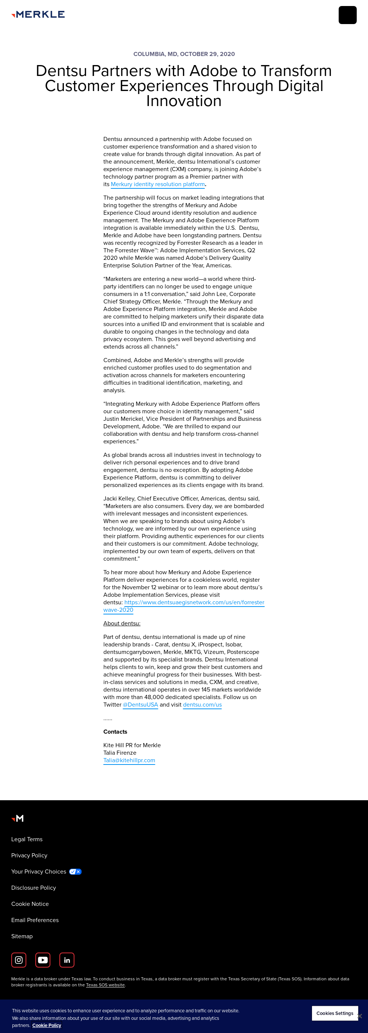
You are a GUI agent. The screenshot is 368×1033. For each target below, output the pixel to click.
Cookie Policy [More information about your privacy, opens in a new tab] (46, 1025)
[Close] (359, 1016)
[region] (184, 1016)
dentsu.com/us (202, 704)
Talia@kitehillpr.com (129, 760)
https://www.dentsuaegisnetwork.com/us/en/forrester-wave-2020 (184, 606)
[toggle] (348, 15)
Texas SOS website (105, 985)
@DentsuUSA (140, 704)
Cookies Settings (335, 1013)
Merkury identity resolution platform (158, 184)
